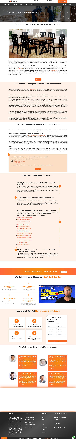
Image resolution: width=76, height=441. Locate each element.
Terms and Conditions (45, 429)
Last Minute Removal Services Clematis (24, 241)
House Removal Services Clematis (23, 227)
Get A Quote (38, 79)
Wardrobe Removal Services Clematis (24, 236)
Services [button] (15, 4)
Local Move (56, 320)
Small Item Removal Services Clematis (24, 240)
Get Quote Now (64, 272)
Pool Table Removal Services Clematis (24, 218)
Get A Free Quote (62, 1)
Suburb (13, 15)
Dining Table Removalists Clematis (23, 245)
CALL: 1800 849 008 (67, 4)
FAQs (21, 4)
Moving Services (44, 434)
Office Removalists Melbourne (30, 424)
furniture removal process (21, 145)
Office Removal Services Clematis (23, 225)
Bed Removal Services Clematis (23, 231)
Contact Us (32, 4)
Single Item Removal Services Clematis (24, 238)
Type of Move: (50, 321)
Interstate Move (51, 322)
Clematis (16, 15)
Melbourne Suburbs (45, 432)
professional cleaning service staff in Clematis (36, 135)
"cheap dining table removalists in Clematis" (45, 165)
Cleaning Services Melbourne (30, 419)
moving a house (33, 89)
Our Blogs (25, 4)
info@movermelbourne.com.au (40, 1)
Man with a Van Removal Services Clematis (25, 223)
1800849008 (17, 163)
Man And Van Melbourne (29, 429)
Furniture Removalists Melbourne (30, 422)
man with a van (22, 151)
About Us (9, 4)
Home (5, 4)
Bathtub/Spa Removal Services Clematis (24, 234)
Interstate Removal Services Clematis (24, 229)
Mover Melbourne (20, 68)
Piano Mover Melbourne (29, 427)
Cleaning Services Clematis (22, 243)
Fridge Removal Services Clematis (23, 232)
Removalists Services (45, 427)
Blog (42, 424)
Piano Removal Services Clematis (23, 220)
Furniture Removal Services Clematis (24, 222)
